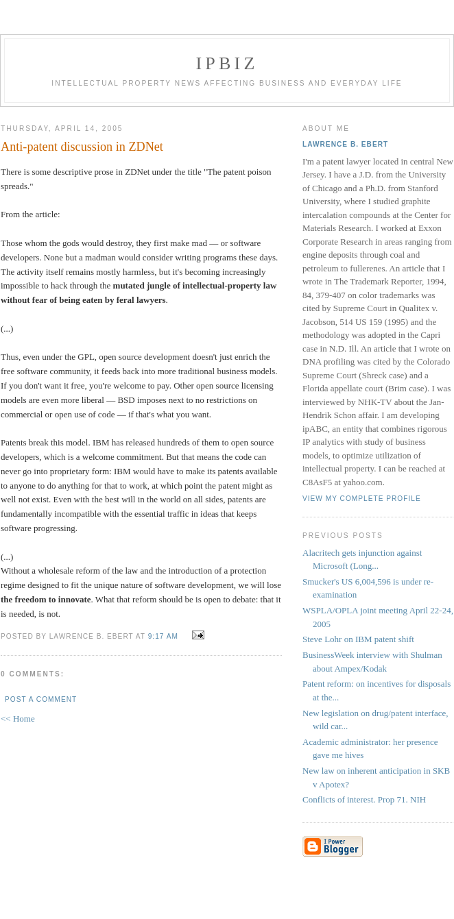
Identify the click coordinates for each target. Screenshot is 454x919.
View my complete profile (361, 498)
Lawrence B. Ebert (345, 144)
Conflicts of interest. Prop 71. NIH (364, 799)
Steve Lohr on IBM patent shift (358, 639)
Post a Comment (41, 699)
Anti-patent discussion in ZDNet (82, 147)
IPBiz (227, 63)
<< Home (18, 718)
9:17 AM (163, 636)
